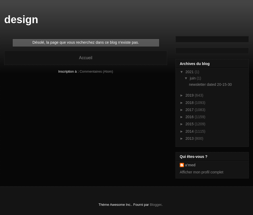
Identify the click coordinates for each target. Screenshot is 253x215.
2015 (190, 124)
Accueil (85, 58)
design (21, 19)
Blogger (156, 205)
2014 (190, 131)
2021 (190, 72)
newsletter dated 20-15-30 (210, 84)
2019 (190, 95)
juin (193, 78)
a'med (190, 165)
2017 (190, 110)
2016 (190, 117)
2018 (190, 103)
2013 (190, 138)
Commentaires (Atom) (96, 71)
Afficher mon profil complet (201, 172)
